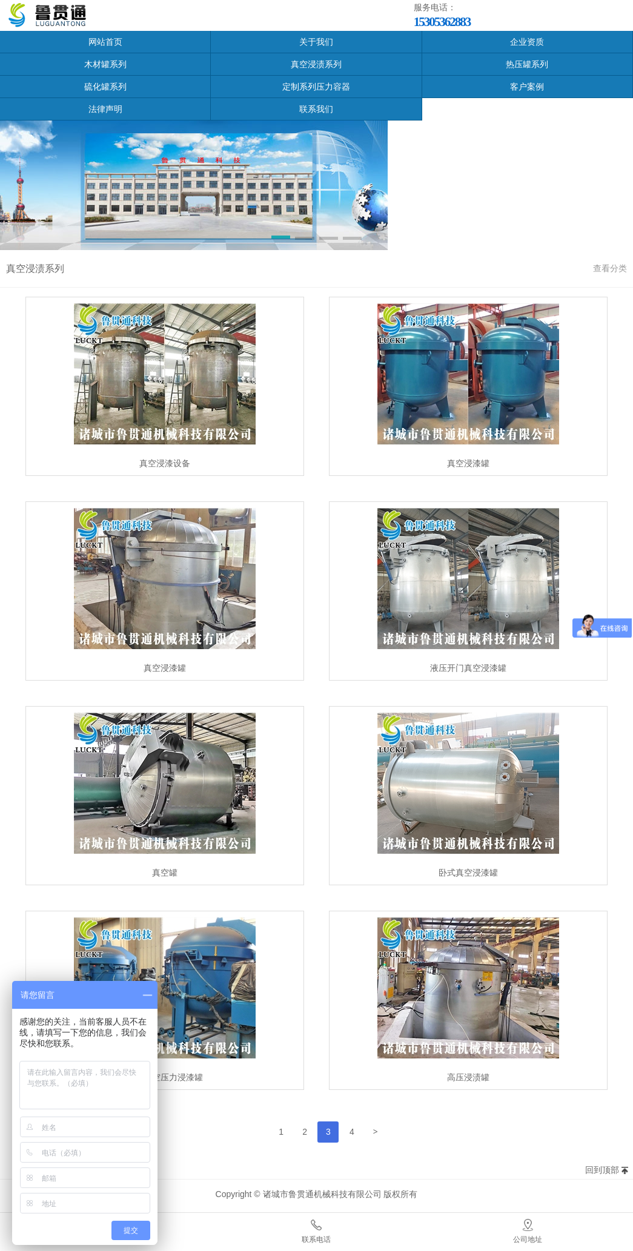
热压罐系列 (527, 64)
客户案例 (527, 86)
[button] (280, 239)
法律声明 (105, 109)
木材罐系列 (105, 64)
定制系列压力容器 (316, 86)
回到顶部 (602, 1170)
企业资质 (527, 42)
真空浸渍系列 (316, 64)
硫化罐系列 (105, 86)
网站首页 (105, 42)
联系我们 (316, 109)
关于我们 (316, 42)
